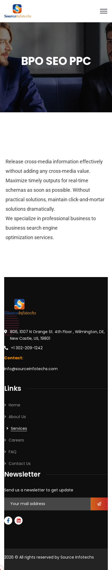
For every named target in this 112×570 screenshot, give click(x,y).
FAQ (12, 452)
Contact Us (20, 463)
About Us (17, 416)
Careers (16, 440)
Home (14, 405)
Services (19, 428)
